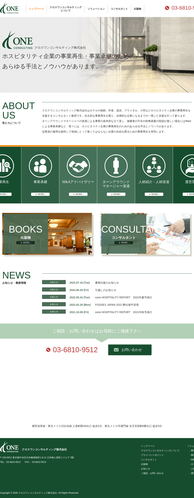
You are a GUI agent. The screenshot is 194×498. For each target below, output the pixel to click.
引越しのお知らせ (105, 290)
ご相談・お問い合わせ (152, 473)
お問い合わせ (131, 350)
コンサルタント (119, 8)
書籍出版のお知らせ (107, 282)
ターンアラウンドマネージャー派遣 (116, 188)
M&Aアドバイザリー (78, 188)
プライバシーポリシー (152, 455)
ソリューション (96, 8)
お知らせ (54, 282)
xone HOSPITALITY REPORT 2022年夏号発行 (123, 297)
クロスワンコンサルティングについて (66, 9)
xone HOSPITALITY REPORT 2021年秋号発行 (123, 312)
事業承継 (40, 188)
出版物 (137, 8)
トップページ (36, 8)
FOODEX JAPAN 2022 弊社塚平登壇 (117, 304)
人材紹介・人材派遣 (154, 188)
